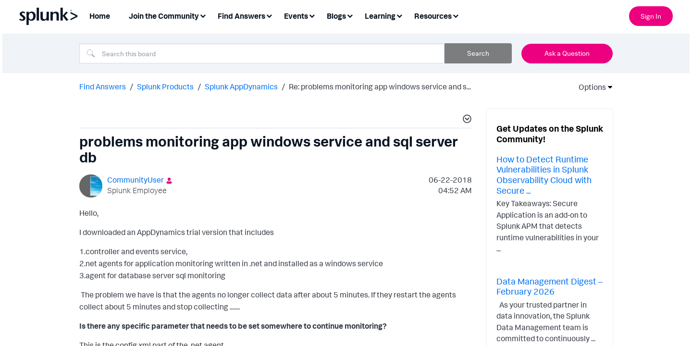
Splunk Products (165, 86)
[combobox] (262, 53)
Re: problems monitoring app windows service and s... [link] (380, 86)
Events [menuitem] (296, 16)
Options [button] (589, 87)
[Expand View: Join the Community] (203, 15)
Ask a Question (567, 53)
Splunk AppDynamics (241, 86)
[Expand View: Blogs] (350, 15)
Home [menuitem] (99, 16)
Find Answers (102, 86)
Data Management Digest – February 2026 (549, 286)
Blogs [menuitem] (336, 16)
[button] (465, 120)
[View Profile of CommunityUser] (135, 180)
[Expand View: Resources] (455, 15)
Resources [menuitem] (433, 16)
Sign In (651, 16)
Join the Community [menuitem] (164, 16)
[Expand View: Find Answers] (269, 15)
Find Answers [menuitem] (241, 16)
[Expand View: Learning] (399, 15)
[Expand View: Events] (312, 15)
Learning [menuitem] (380, 16)
